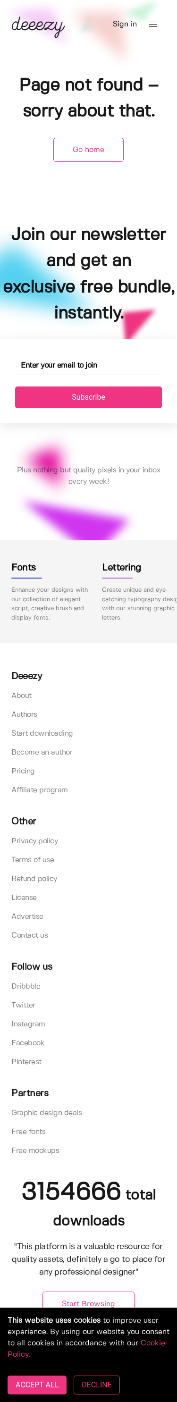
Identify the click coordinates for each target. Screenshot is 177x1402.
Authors (24, 714)
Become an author (41, 752)
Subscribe (88, 397)
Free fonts (28, 1131)
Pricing (23, 771)
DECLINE (96, 1384)
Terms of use (32, 860)
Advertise (27, 916)
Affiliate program (39, 790)
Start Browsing (88, 1304)
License (24, 897)
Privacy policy (34, 841)
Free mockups (35, 1150)
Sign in (125, 24)
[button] (153, 24)
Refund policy (34, 878)
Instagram (28, 1024)
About (21, 695)
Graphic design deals (46, 1113)
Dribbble (25, 986)
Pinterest (26, 1062)
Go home (88, 149)
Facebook (27, 1043)
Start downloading (42, 733)
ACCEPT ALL (37, 1384)
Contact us (29, 935)
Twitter (23, 1005)
